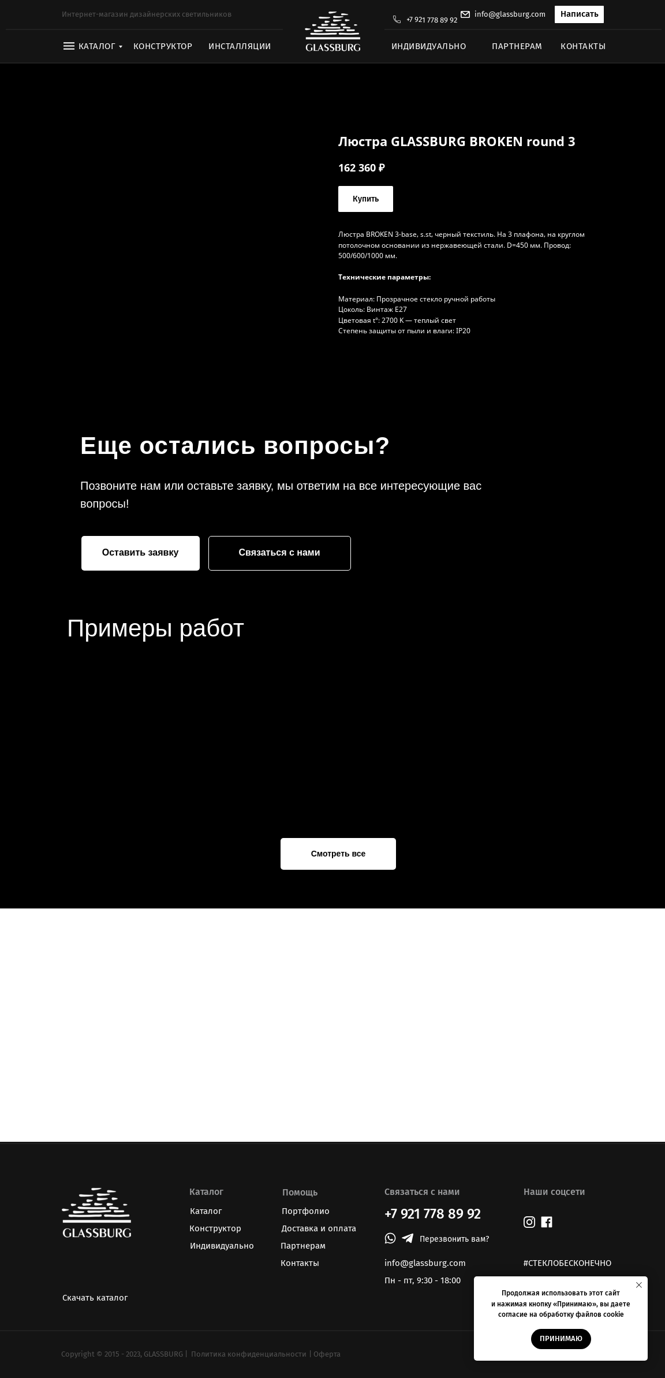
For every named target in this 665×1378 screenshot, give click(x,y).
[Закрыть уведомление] (639, 1285)
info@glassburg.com (510, 14)
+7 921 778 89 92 (431, 20)
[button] (579, 14)
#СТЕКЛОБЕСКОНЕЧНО (567, 1263)
